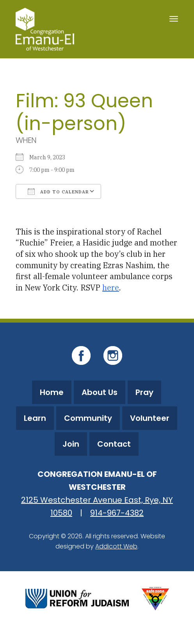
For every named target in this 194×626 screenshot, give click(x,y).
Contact (114, 443)
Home (52, 392)
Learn (35, 418)
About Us (99, 392)
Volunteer (149, 418)
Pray (144, 392)
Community (88, 418)
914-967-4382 (117, 512)
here (110, 287)
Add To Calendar (58, 191)
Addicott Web (116, 546)
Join (70, 443)
